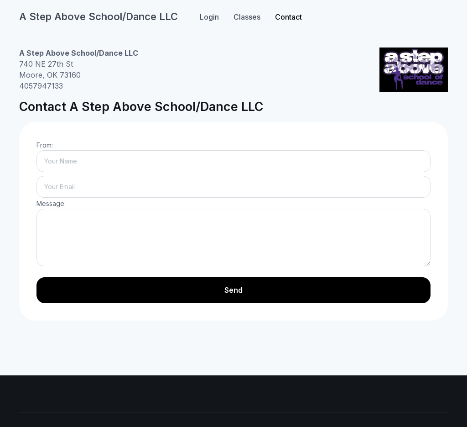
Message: (51, 203)
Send (233, 290)
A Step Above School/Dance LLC (98, 16)
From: (44, 145)
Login (209, 16)
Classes (247, 16)
